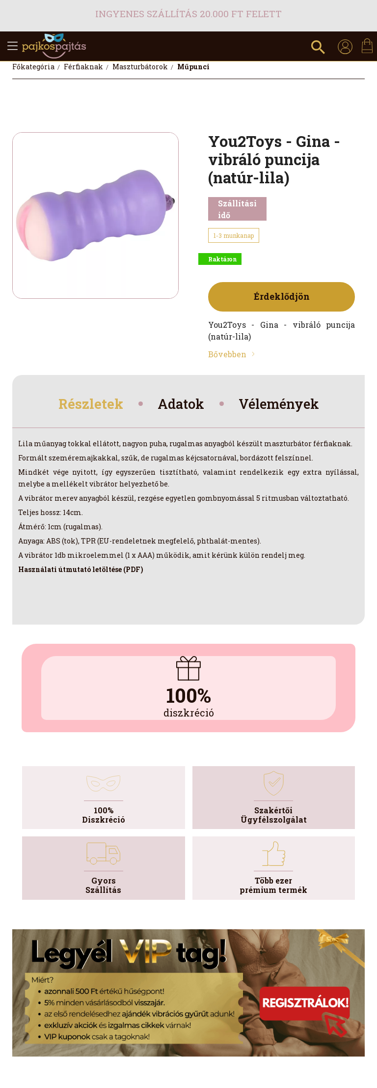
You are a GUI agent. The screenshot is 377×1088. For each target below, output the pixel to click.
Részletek (85, 404)
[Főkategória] (34, 66)
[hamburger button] (12, 46)
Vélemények (283, 404)
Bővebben (227, 354)
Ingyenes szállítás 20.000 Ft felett (188, 13)
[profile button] (345, 46)
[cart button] (367, 46)
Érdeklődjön (282, 296)
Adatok (180, 404)
